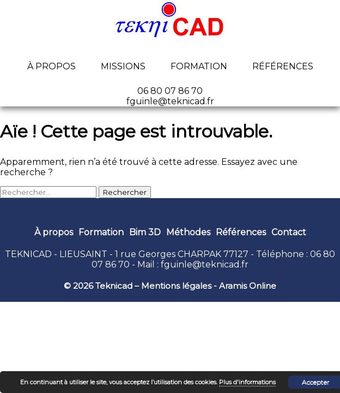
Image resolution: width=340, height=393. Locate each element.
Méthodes (188, 232)
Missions (123, 66)
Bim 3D (145, 232)
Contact (288, 232)
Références (282, 66)
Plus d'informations (247, 382)
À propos (51, 66)
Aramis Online (247, 286)
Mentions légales (176, 286)
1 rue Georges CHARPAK (168, 254)
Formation (199, 66)
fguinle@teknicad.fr (204, 264)
